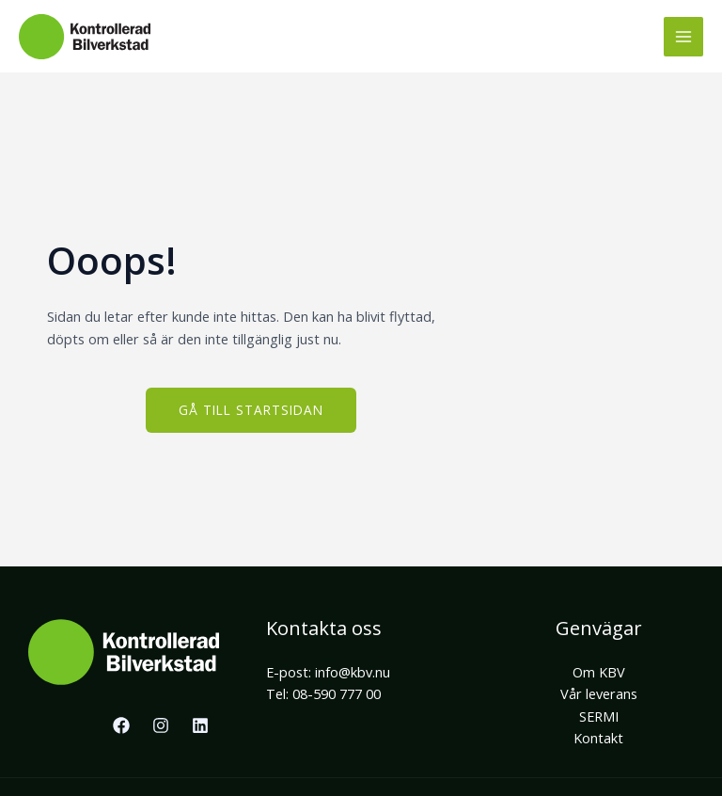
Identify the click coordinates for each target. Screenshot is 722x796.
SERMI (599, 716)
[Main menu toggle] (683, 36)
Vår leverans (598, 693)
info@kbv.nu (352, 671)
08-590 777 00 (336, 693)
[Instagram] (160, 725)
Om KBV (599, 671)
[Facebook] (121, 725)
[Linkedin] (200, 725)
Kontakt (598, 737)
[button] (251, 410)
